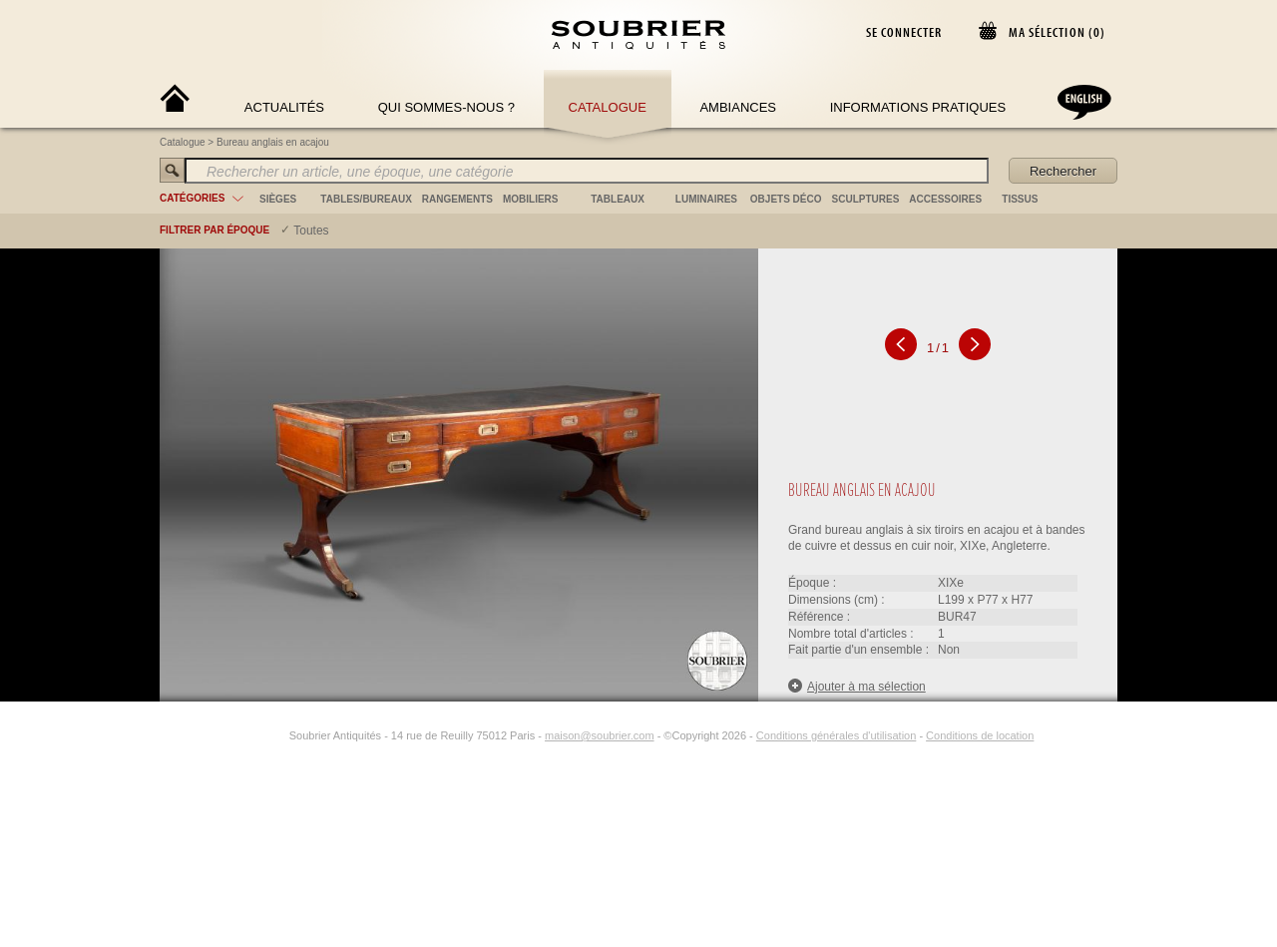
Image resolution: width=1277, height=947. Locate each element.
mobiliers (531, 199)
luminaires (706, 199)
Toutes (310, 230)
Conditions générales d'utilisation (836, 735)
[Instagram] (276, 735)
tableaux (617, 199)
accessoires (945, 199)
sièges (277, 199)
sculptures (866, 199)
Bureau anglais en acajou (272, 142)
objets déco (786, 199)
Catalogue (607, 107)
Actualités (284, 107)
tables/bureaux (365, 199)
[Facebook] (253, 735)
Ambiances (737, 107)
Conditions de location (980, 735)
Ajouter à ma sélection (857, 686)
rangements (457, 199)
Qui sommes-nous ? (446, 107)
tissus (1020, 199)
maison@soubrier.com (599, 735)
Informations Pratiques (918, 107)
